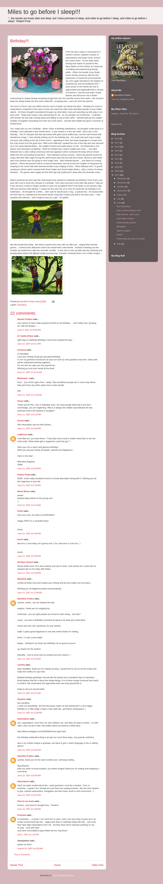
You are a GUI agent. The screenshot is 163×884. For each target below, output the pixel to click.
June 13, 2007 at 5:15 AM (29, 659)
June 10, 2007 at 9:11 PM (29, 344)
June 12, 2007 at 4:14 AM (29, 505)
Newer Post (16, 865)
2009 (117, 167)
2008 (117, 171)
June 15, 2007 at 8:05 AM (29, 775)
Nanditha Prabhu (25, 598)
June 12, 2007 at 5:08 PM (29, 533)
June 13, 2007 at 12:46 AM (29, 592)
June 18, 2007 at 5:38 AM (29, 809)
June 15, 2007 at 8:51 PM (29, 795)
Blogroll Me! (116, 124)
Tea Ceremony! (123, 206)
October (121, 186)
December (122, 178)
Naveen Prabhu (24, 319)
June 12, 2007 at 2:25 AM (29, 485)
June (119, 203)
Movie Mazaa (23, 491)
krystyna (21, 350)
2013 (117, 159)
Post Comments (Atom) (63, 875)
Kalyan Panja (23, 474)
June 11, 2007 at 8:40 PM (29, 428)
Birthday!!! (121, 226)
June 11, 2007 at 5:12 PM (29, 414)
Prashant (21, 815)
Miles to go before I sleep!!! (44, 11)
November (122, 182)
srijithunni (22, 434)
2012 (117, 163)
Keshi (20, 511)
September (122, 190)
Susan (20, 401)
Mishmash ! (23, 378)
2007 (117, 175)
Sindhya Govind (25, 562)
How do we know (25, 801)
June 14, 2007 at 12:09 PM (29, 713)
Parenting (22, 305)
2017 (117, 143)
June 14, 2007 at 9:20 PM (29, 750)
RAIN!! (119, 234)
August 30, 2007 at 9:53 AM (30, 848)
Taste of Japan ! (123, 231)
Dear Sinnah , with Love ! (127, 214)
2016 (117, 146)
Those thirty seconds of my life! (130, 238)
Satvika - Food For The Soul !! (125, 113)
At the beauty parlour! (126, 222)
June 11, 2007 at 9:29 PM (29, 468)
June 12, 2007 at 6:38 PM (29, 573)
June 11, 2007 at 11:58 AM (29, 395)
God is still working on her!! (128, 210)
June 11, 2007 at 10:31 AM (29, 372)
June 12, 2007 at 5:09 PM (29, 556)
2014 (117, 155)
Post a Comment (22, 854)
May (119, 244)
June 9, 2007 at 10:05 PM (29, 330)
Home (57, 865)
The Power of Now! (125, 218)
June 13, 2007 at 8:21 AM (29, 693)
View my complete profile (122, 99)
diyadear (21, 699)
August (120, 195)
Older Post (97, 865)
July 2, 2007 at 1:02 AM (28, 834)
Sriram (20, 420)
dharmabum (23, 719)
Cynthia (21, 665)
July (119, 199)
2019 (117, 138)
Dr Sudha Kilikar (25, 336)
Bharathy (21, 579)
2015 (117, 150)
